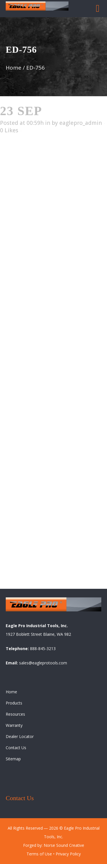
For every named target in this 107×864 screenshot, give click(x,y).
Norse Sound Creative (64, 845)
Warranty (14, 725)
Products (14, 703)
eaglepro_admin (80, 123)
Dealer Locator (20, 736)
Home (13, 67)
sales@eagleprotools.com (43, 663)
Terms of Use (39, 854)
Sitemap (13, 758)
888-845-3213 (43, 648)
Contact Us (16, 747)
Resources (15, 714)
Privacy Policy (68, 854)
